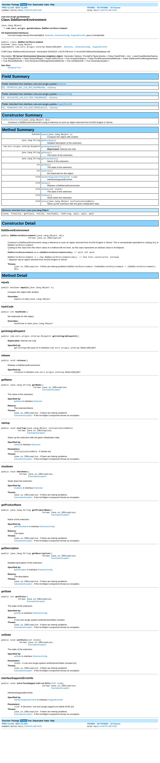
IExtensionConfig (62, 36)
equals (44, 139)
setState (44, 198)
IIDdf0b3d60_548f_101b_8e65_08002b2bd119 (27, 111)
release (44, 191)
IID (3, 90)
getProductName (48, 165)
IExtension (49, 36)
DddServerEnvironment (12, 124)
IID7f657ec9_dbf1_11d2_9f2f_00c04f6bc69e (26, 90)
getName (45, 158)
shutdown (45, 204)
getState (45, 171)
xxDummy (51, 90)
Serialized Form (14, 69)
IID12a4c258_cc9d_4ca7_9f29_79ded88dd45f (26, 100)
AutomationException (51, 409)
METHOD (37, 10)
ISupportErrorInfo (78, 36)
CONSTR (28, 10)
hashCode (45, 178)
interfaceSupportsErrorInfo (52, 185)
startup (44, 211)
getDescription (47, 145)
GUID (67, 185)
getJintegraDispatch (49, 152)
